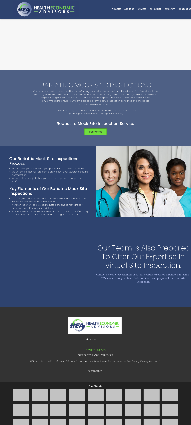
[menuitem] (116, 9)
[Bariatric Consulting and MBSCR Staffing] (46, 9)
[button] (21, 371)
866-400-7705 (96, 315)
